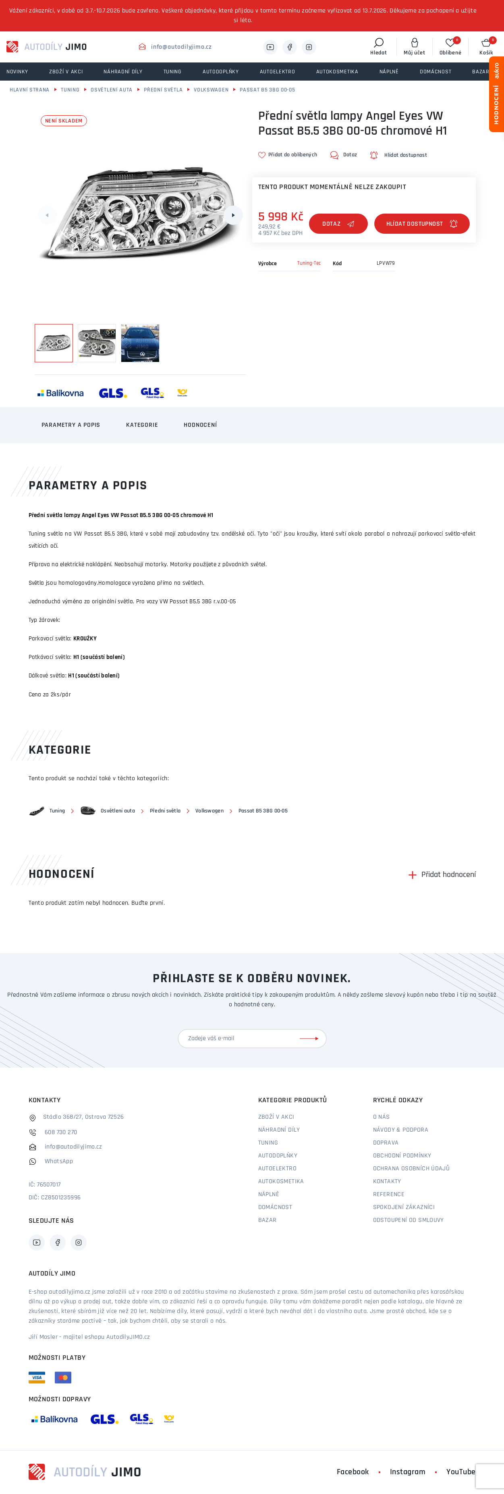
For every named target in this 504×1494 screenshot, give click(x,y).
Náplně (268, 1194)
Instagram (408, 1472)
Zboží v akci (276, 1117)
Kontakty (387, 1181)
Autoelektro (277, 1169)
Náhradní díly (279, 1130)
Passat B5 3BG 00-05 (267, 90)
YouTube (461, 1472)
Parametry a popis (71, 425)
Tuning (70, 90)
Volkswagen (211, 90)
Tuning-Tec (309, 263)
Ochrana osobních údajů (411, 1169)
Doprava (386, 1143)
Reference (389, 1194)
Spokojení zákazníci (404, 1207)
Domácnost (275, 1207)
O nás (381, 1117)
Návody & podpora (400, 1130)
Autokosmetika (281, 1181)
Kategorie (142, 425)
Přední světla (163, 90)
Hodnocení (200, 425)
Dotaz (338, 224)
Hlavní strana (30, 90)
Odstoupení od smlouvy (408, 1220)
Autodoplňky (277, 1156)
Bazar (267, 1220)
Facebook (353, 1472)
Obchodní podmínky (402, 1156)
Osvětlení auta (112, 90)
